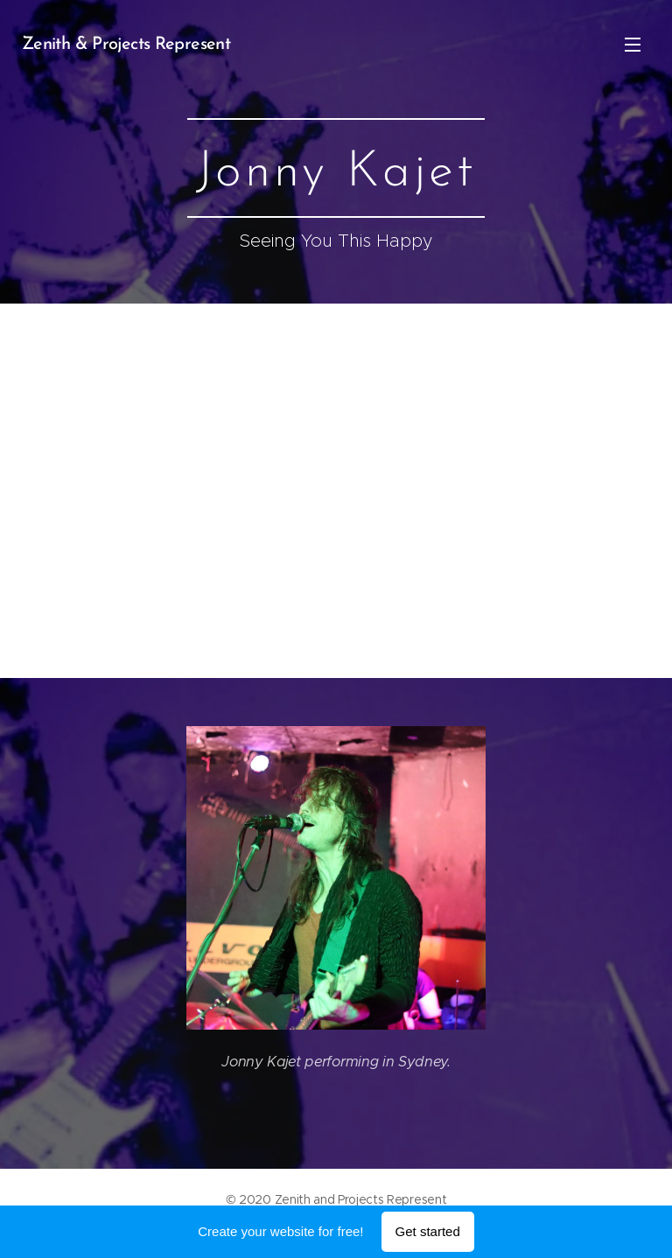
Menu (632, 44)
